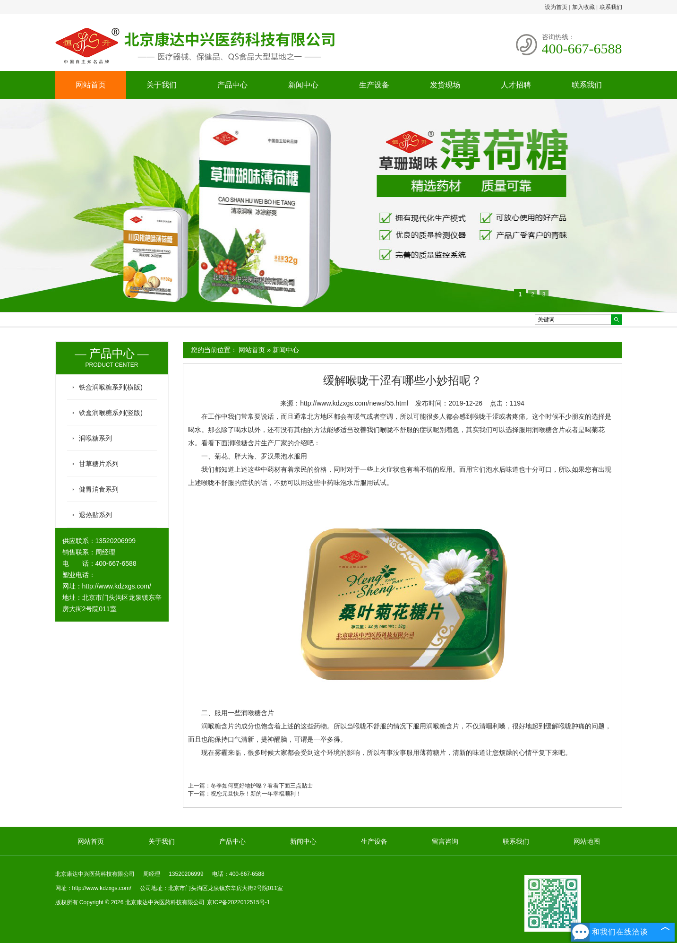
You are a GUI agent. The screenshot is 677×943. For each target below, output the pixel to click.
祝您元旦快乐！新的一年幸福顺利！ (256, 793)
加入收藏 (583, 7)
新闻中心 (303, 85)
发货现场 (445, 85)
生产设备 (374, 85)
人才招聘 (516, 85)
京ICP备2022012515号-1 (238, 902)
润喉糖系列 (95, 438)
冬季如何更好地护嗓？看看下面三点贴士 (262, 785)
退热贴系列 (95, 515)
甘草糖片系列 (99, 463)
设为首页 (556, 7)
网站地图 (587, 841)
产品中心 (232, 85)
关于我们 (161, 85)
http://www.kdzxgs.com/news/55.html (354, 403)
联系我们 (611, 7)
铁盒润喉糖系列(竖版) (111, 412)
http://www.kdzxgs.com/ (116, 586)
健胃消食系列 (99, 489)
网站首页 (91, 85)
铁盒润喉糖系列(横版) (111, 387)
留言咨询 (445, 841)
